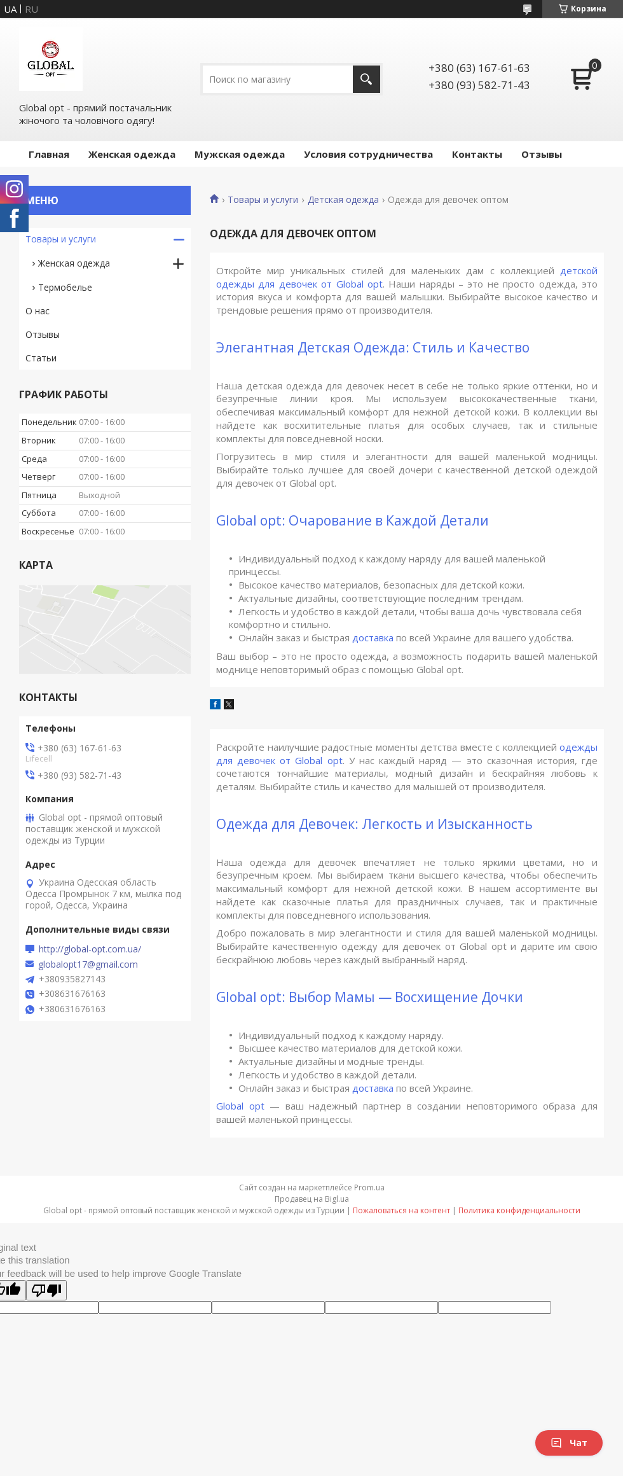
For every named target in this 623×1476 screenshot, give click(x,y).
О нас (37, 311)
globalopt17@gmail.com (88, 964)
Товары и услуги (263, 199)
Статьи (41, 358)
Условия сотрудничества (368, 154)
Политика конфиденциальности (519, 1210)
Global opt (240, 1105)
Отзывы (541, 154)
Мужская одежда (240, 154)
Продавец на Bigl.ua (312, 1199)
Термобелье (65, 287)
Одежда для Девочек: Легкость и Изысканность (374, 824)
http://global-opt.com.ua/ (90, 949)
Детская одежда (343, 199)
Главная (49, 154)
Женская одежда (131, 154)
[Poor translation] (46, 1290)
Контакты (477, 154)
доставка (373, 637)
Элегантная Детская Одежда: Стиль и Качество (373, 347)
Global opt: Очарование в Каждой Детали (352, 520)
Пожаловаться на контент (401, 1210)
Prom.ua (369, 1187)
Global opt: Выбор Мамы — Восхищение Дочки (369, 997)
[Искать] (366, 79)
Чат (569, 1443)
